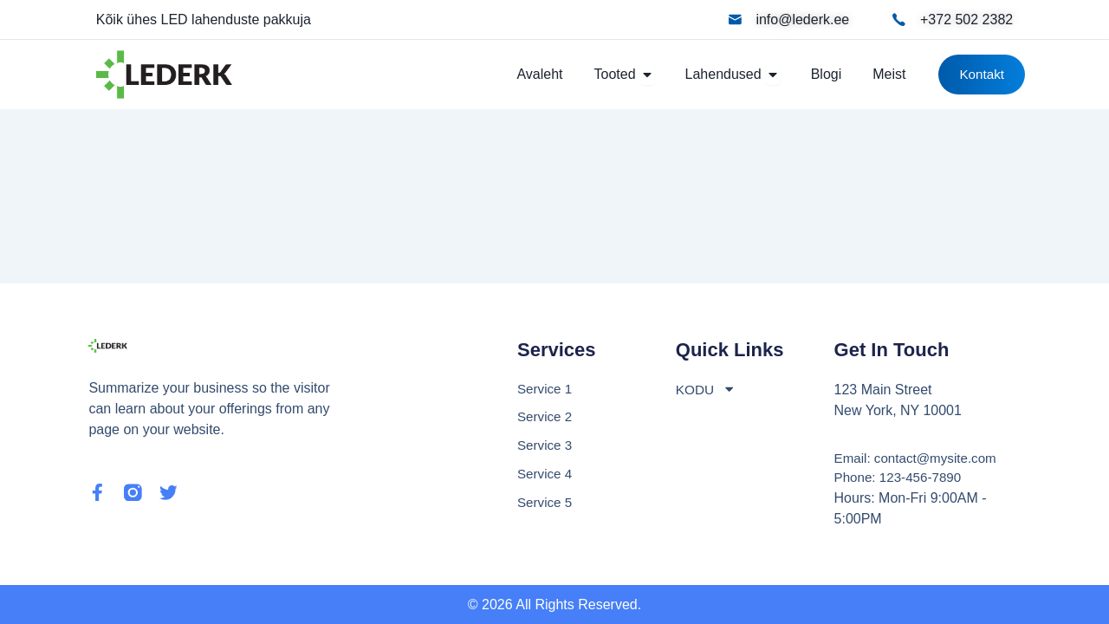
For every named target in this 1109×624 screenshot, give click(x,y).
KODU (707, 387)
